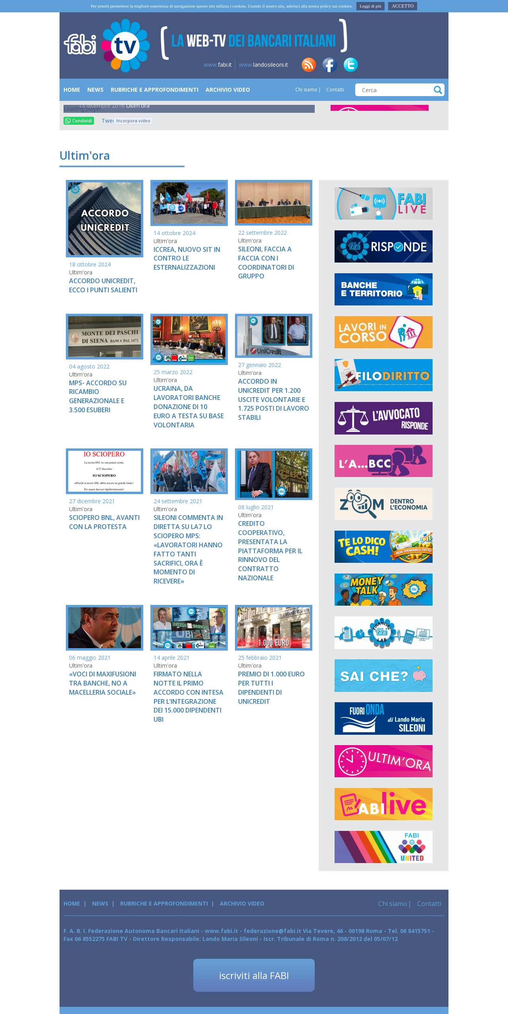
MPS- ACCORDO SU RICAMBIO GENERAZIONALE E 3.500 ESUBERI (98, 397)
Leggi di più (370, 6)
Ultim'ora (138, 105)
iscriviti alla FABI (254, 975)
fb (329, 64)
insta (413, 64)
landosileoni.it (263, 64)
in (371, 64)
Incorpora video (133, 121)
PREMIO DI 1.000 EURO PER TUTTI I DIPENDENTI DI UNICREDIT (271, 688)
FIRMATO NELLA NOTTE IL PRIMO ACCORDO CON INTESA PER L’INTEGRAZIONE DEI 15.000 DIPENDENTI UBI (188, 697)
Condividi (78, 121)
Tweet (106, 120)
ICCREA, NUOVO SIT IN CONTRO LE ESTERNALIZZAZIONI (187, 258)
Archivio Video (228, 89)
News (95, 89)
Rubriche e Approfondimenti (154, 89)
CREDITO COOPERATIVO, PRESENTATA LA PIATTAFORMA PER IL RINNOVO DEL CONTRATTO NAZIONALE (270, 550)
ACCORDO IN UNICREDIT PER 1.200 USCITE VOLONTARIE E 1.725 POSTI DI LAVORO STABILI (273, 399)
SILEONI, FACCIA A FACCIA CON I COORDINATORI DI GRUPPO (266, 263)
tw (350, 64)
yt (435, 64)
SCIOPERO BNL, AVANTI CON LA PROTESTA (104, 522)
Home (72, 89)
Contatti (334, 89)
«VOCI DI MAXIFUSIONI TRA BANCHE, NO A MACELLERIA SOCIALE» (102, 683)
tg (392, 64)
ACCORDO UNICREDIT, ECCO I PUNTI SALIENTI (103, 285)
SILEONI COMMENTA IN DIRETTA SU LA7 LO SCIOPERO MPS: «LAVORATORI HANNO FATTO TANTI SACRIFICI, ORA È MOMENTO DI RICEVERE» (188, 549)
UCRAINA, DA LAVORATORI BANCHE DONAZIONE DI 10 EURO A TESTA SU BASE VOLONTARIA (189, 406)
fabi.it (218, 64)
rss (308, 64)
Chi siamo (306, 89)
